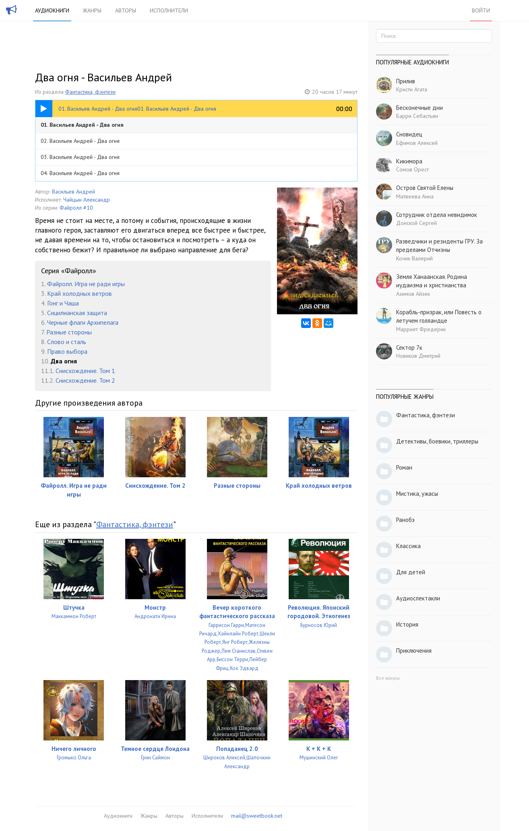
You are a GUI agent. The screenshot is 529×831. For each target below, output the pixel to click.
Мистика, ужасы (417, 493)
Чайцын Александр (86, 199)
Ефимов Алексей (417, 142)
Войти (481, 10)
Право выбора (67, 351)
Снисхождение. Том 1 (85, 371)
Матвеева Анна (415, 196)
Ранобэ (405, 520)
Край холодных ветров (79, 293)
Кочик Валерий (414, 258)
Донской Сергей (416, 223)
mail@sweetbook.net (256, 815)
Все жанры (388, 678)
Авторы (125, 10)
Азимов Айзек (413, 293)
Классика (408, 546)
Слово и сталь (66, 342)
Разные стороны (69, 332)
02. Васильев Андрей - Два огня (80, 140)
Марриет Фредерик (421, 329)
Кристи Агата (411, 89)
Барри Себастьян (417, 116)
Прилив (405, 81)
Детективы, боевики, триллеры (437, 441)
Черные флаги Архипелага (82, 322)
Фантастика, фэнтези (90, 91)
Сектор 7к (409, 347)
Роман (404, 467)
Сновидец (409, 134)
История (407, 624)
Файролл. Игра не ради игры (86, 284)
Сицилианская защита (77, 313)
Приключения (414, 650)
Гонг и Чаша (63, 303)
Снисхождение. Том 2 (85, 380)
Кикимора (409, 161)
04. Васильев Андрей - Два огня (80, 173)
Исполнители (169, 10)
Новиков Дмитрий (418, 355)
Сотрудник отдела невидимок (436, 215)
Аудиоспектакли (418, 598)
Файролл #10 (76, 207)
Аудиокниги (52, 10)
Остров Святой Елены (424, 188)
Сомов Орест (412, 169)
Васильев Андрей (73, 191)
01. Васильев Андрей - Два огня (82, 124)
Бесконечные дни (419, 107)
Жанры (92, 10)
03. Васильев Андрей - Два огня (80, 157)
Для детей (410, 572)
